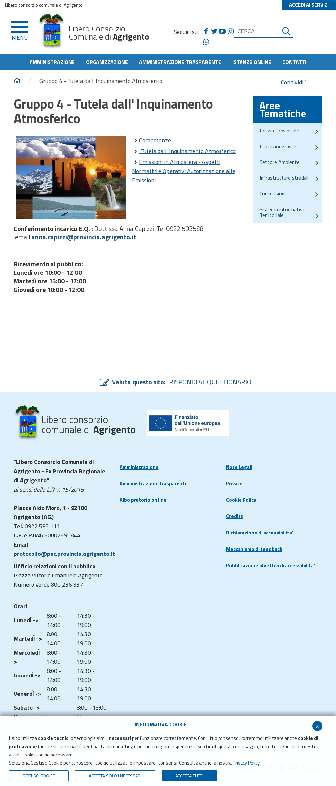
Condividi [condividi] (294, 82)
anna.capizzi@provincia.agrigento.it (84, 237)
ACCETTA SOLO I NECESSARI (115, 775)
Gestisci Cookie (38, 775)
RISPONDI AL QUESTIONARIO (210, 382)
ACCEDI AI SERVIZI (309, 5)
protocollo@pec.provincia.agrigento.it (64, 553)
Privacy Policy (246, 763)
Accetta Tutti (189, 775)
